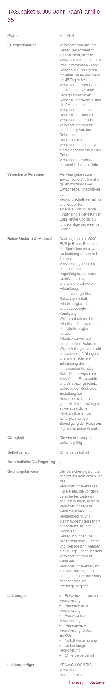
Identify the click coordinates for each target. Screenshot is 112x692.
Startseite (97, 682)
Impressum (77, 682)
